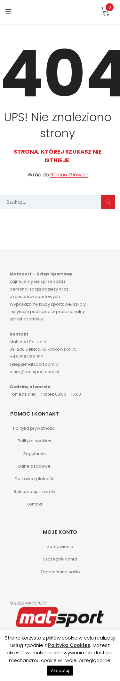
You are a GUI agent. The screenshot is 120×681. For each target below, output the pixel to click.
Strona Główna (69, 175)
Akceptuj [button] (60, 671)
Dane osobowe (34, 466)
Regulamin (34, 454)
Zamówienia (60, 546)
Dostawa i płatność (34, 479)
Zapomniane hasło (60, 572)
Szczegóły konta (60, 559)
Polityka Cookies (69, 645)
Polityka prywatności (34, 428)
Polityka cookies (34, 441)
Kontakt (34, 504)
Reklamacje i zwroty (34, 491)
